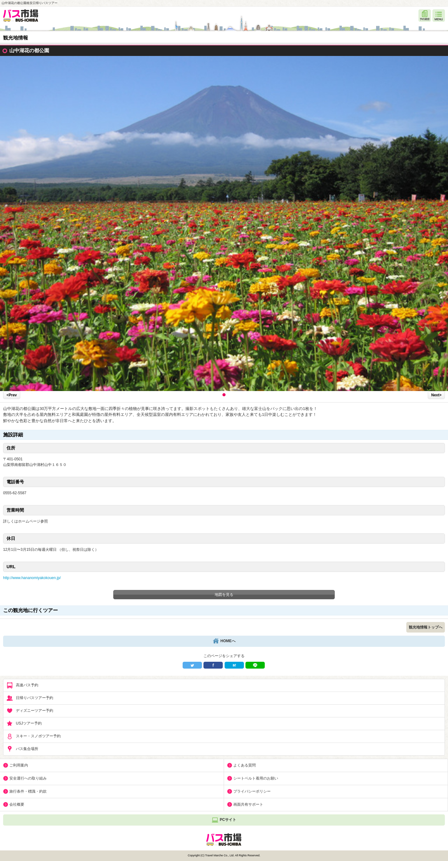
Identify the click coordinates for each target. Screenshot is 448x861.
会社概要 (16, 804)
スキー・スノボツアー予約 (34, 736)
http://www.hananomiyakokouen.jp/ (32, 578)
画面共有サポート (248, 804)
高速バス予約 (22, 685)
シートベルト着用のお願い (255, 778)
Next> (436, 395)
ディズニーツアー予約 (30, 711)
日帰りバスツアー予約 (30, 698)
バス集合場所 (22, 749)
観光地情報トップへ (425, 627)
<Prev (12, 395)
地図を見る (224, 594)
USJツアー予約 (24, 724)
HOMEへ (224, 641)
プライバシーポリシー (252, 791)
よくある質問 (244, 765)
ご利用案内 (18, 765)
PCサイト (224, 820)
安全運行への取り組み (28, 778)
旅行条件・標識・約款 (28, 791)
